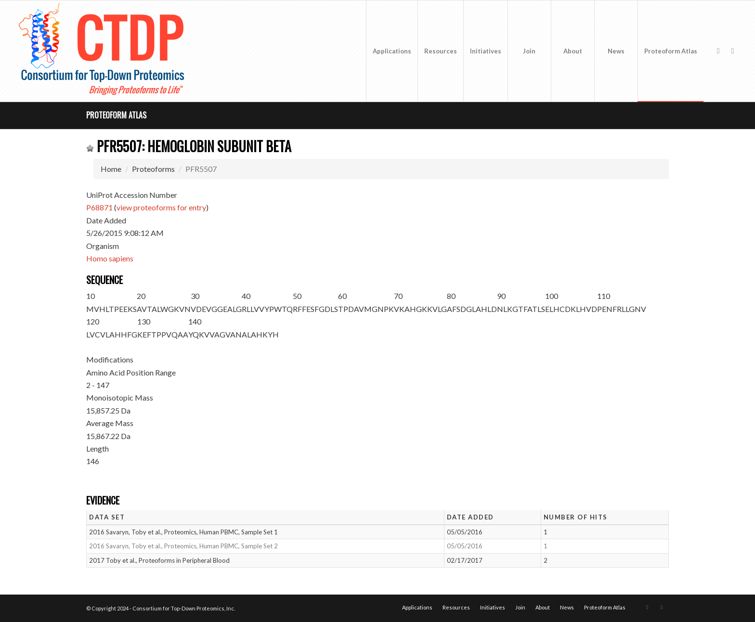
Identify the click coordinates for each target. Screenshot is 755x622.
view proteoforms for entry (161, 207)
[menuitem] (391, 51)
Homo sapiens (109, 258)
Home (111, 168)
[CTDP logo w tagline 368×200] (103, 51)
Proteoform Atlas (116, 115)
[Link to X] (718, 50)
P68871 (99, 207)
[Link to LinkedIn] (733, 50)
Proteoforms (153, 168)
